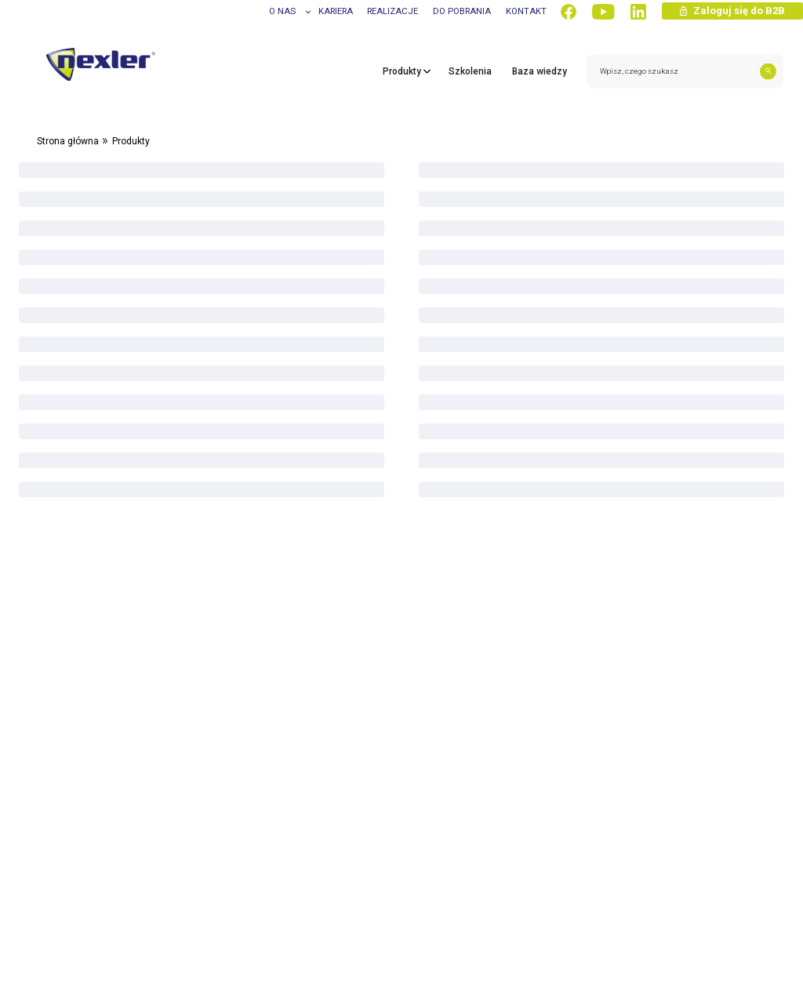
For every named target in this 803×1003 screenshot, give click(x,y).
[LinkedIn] (638, 12)
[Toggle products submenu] (423, 81)
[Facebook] (568, 12)
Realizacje (392, 11)
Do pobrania (462, 11)
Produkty (131, 141)
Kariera (335, 11)
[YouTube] (603, 12)
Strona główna (68, 141)
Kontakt (526, 11)
